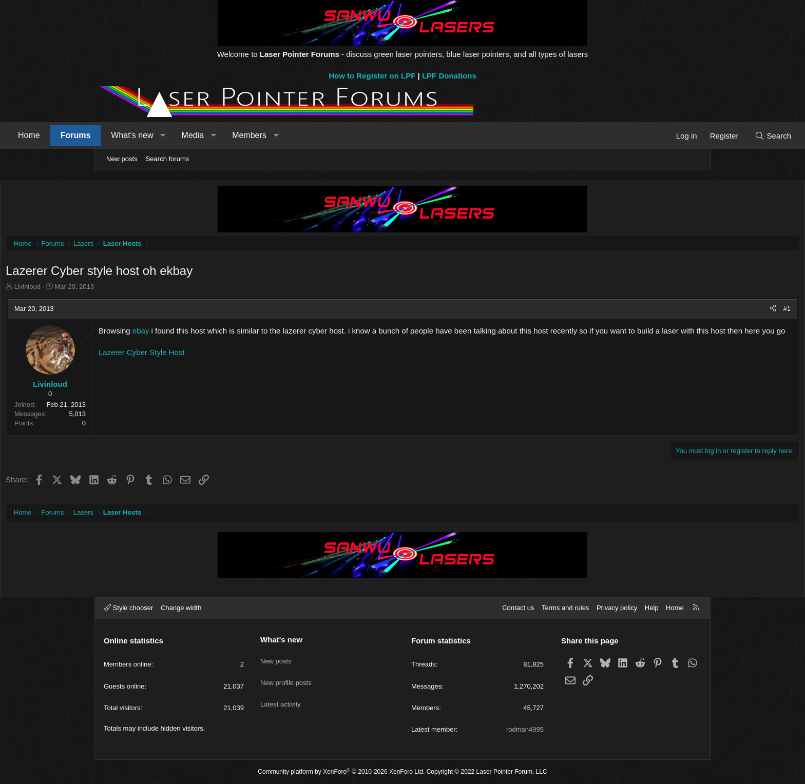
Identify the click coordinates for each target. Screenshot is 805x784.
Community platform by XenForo (341, 771)
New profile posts (286, 676)
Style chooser (128, 608)
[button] (254, 135)
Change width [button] (181, 608)
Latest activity (280, 694)
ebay (237, 333)
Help (652, 608)
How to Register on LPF (372, 75)
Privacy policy (617, 608)
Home (121, 135)
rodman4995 (525, 729)
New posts (122, 159)
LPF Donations (449, 75)
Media (285, 135)
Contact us (518, 608)
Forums (167, 135)
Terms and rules (565, 608)
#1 (690, 311)
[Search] (681, 135)
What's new (224, 135)
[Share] (676, 311)
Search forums (167, 159)
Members (341, 135)
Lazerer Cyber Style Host (239, 365)
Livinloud (124, 289)
